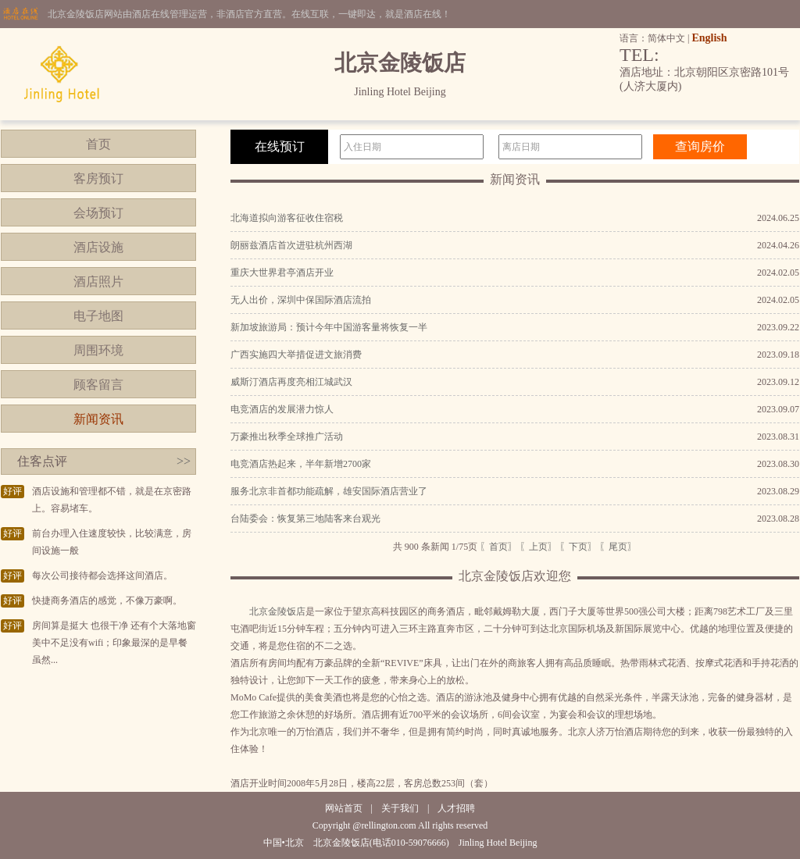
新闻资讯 (98, 419)
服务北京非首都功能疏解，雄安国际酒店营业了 (328, 491)
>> (184, 461)
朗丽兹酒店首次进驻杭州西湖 (291, 245)
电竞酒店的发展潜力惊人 (282, 409)
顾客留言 (98, 384)
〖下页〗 (578, 546)
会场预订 (98, 212)
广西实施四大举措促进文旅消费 (296, 354)
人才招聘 (456, 808)
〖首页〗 (498, 546)
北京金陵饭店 (277, 611)
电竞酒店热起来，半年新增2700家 (300, 463)
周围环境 (98, 350)
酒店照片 (98, 281)
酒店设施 (98, 247)
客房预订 (98, 178)
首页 (98, 144)
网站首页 (343, 808)
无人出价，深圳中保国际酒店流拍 (300, 299)
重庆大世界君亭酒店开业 (282, 272)
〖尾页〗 (618, 546)
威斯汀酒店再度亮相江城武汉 (291, 381)
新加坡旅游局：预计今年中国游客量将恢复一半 (328, 327)
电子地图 (98, 316)
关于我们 (400, 808)
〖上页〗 (538, 546)
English (709, 38)
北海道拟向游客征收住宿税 (286, 217)
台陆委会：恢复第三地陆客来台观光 (305, 518)
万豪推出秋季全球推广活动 (286, 436)
